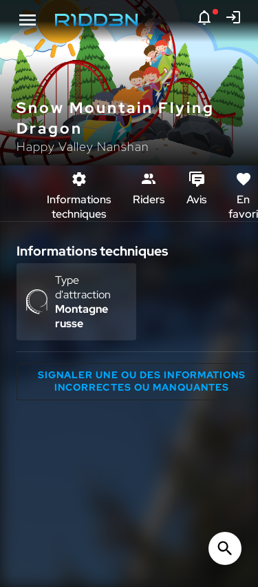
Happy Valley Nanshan (83, 146)
